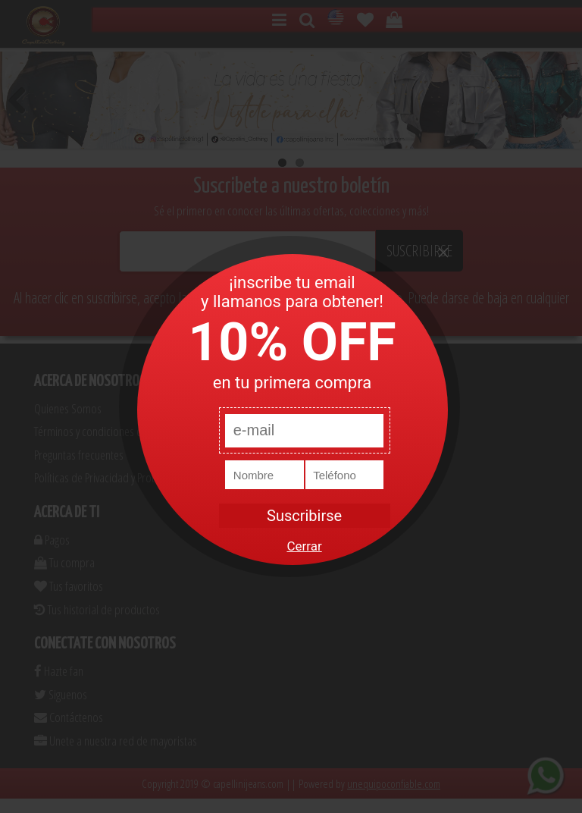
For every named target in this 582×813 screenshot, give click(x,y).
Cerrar (303, 546)
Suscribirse (304, 516)
